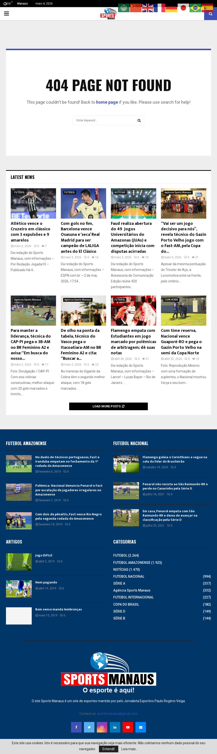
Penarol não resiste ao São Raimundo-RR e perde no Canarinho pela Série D (175, 486)
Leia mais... (129, 749)
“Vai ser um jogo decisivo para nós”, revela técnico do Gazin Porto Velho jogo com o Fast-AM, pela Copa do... (183, 237)
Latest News (22, 177)
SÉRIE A (119, 583)
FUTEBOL (19, 192)
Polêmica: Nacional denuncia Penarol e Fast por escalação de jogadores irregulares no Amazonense (69, 490)
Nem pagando (46, 582)
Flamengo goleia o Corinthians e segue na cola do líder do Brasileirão (175, 459)
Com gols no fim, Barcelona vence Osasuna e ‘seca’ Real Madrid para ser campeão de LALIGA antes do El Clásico (80, 237)
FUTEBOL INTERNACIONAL (133, 597)
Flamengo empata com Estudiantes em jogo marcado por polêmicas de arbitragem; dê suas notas (133, 342)
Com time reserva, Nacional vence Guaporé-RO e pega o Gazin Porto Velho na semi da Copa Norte (181, 342)
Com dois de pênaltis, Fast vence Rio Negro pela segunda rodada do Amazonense (68, 516)
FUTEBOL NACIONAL (128, 576)
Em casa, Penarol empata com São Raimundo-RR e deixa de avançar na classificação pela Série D (170, 515)
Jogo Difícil (43, 555)
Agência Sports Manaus (178, 192)
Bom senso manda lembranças (58, 609)
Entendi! (109, 749)
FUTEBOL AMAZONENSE (131, 563)
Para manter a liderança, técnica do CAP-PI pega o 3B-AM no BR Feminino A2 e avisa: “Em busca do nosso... (31, 344)
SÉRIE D (119, 611)
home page (107, 102)
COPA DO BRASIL (126, 604)
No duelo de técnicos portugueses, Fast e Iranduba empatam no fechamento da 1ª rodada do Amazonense (67, 461)
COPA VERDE (171, 299)
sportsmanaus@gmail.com (117, 714)
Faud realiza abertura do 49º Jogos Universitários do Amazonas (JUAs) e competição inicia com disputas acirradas (133, 237)
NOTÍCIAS (119, 192)
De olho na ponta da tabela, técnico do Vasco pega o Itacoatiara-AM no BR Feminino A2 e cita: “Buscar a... (81, 344)
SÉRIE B (119, 618)
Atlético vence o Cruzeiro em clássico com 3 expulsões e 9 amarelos (30, 232)
